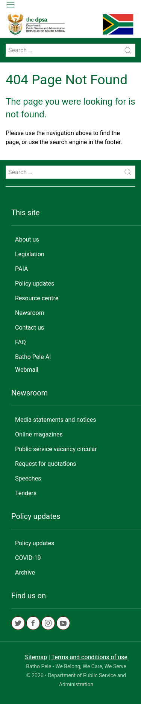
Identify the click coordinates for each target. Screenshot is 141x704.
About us (27, 239)
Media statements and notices (55, 419)
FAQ (20, 342)
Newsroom (29, 312)
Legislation (29, 254)
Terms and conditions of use (89, 657)
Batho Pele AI (33, 356)
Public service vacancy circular (56, 449)
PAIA (21, 268)
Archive (25, 572)
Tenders (25, 493)
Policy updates (34, 283)
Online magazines (39, 434)
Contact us (29, 327)
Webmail (26, 369)
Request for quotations (45, 463)
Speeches (28, 478)
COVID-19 (28, 557)
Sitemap (36, 657)
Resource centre (36, 298)
